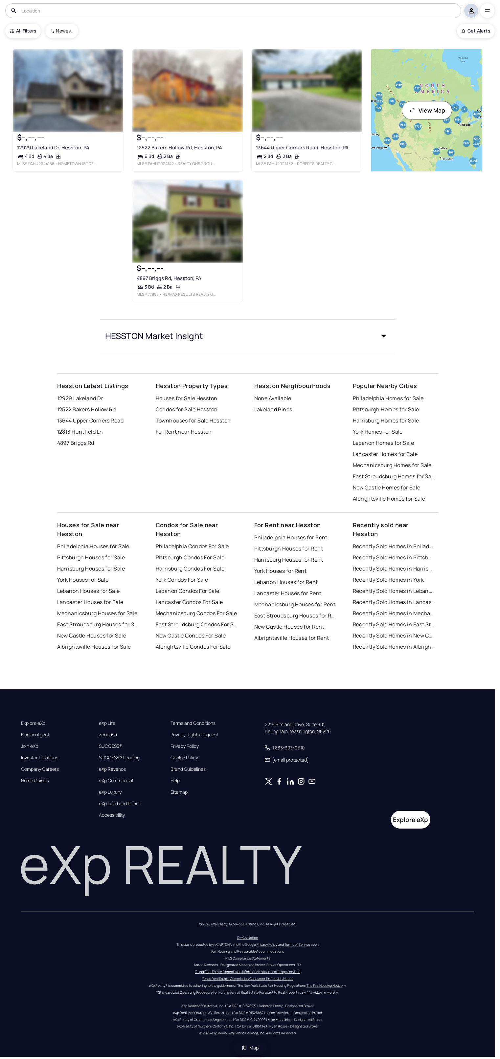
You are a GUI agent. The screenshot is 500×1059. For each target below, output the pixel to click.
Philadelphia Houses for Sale (93, 546)
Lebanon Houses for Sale (88, 590)
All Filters (23, 31)
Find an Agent (35, 734)
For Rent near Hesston (184, 431)
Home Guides (35, 780)
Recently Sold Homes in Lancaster (394, 602)
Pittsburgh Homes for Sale (386, 409)
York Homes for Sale (378, 431)
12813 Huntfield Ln (80, 431)
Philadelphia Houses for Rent (291, 537)
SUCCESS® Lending (119, 757)
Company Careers (40, 769)
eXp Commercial (116, 780)
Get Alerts (476, 31)
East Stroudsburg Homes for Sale (394, 476)
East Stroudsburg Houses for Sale (98, 624)
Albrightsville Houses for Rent (291, 637)
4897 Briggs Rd (75, 442)
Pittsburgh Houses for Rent (288, 548)
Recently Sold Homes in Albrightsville (394, 646)
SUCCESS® (110, 746)
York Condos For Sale (182, 579)
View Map (427, 110)
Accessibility (112, 815)
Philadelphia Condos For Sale (192, 546)
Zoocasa (108, 734)
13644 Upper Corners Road (90, 420)
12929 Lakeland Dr (80, 398)
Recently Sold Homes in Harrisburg (394, 568)
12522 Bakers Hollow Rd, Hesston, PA (179, 147)
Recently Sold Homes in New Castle (394, 635)
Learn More (326, 992)
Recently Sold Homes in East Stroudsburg (394, 624)
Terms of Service (297, 944)
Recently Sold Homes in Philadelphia (394, 546)
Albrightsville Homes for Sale (389, 498)
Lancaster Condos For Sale (189, 602)
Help (175, 780)
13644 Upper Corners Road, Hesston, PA (302, 147)
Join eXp (29, 746)
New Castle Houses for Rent (289, 626)
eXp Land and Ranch (120, 803)
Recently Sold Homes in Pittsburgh (394, 557)
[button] (248, 336)
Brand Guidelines (188, 769)
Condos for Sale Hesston (187, 409)
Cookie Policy (184, 757)
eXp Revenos (112, 769)
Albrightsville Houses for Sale (94, 646)
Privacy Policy (184, 746)
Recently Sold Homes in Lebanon (394, 590)
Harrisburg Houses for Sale (91, 568)
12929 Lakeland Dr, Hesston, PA (53, 147)
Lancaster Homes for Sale (385, 454)
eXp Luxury (110, 792)
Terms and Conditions (193, 723)
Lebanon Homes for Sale (383, 442)
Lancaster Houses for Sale (90, 602)
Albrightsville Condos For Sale (193, 646)
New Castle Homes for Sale (386, 487)
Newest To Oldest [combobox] (65, 31)
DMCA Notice (247, 937)
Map (250, 1048)
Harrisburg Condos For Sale (190, 568)
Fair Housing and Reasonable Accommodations (247, 951)
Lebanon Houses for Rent (286, 582)
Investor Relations (39, 757)
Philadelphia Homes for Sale (388, 398)
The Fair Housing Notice (325, 985)
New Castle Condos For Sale (191, 635)
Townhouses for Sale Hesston (193, 420)
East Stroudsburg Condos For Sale (197, 624)
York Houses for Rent (280, 570)
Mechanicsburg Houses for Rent (295, 604)
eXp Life (107, 723)
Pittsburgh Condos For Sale (190, 557)
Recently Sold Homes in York (388, 579)
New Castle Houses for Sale (91, 635)
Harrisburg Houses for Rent (288, 559)
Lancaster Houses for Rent (288, 593)
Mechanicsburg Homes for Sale (392, 465)
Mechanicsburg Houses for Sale (97, 613)
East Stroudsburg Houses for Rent (295, 615)
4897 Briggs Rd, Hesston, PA (168, 278)
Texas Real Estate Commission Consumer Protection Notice (247, 978)
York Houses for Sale (83, 579)
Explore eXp (33, 723)
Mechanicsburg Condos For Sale (196, 613)
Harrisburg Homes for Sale (386, 420)
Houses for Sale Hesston (186, 398)
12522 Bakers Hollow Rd (86, 409)
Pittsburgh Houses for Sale (91, 557)
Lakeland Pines (273, 409)
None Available (272, 398)
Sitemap (179, 792)
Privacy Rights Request (194, 734)
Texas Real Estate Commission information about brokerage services (247, 971)
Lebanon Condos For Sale (187, 590)
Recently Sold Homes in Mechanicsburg (394, 613)
